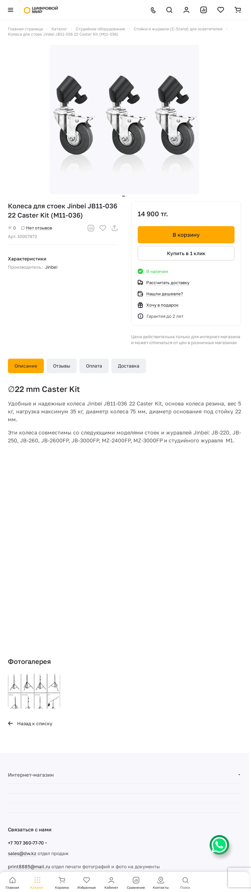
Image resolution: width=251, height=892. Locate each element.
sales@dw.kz (22, 853)
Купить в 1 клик (186, 253)
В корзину (186, 234)
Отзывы (61, 366)
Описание (25, 366)
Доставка (128, 366)
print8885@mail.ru (29, 866)
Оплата (94, 366)
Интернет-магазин (31, 775)
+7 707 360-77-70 (26, 843)
